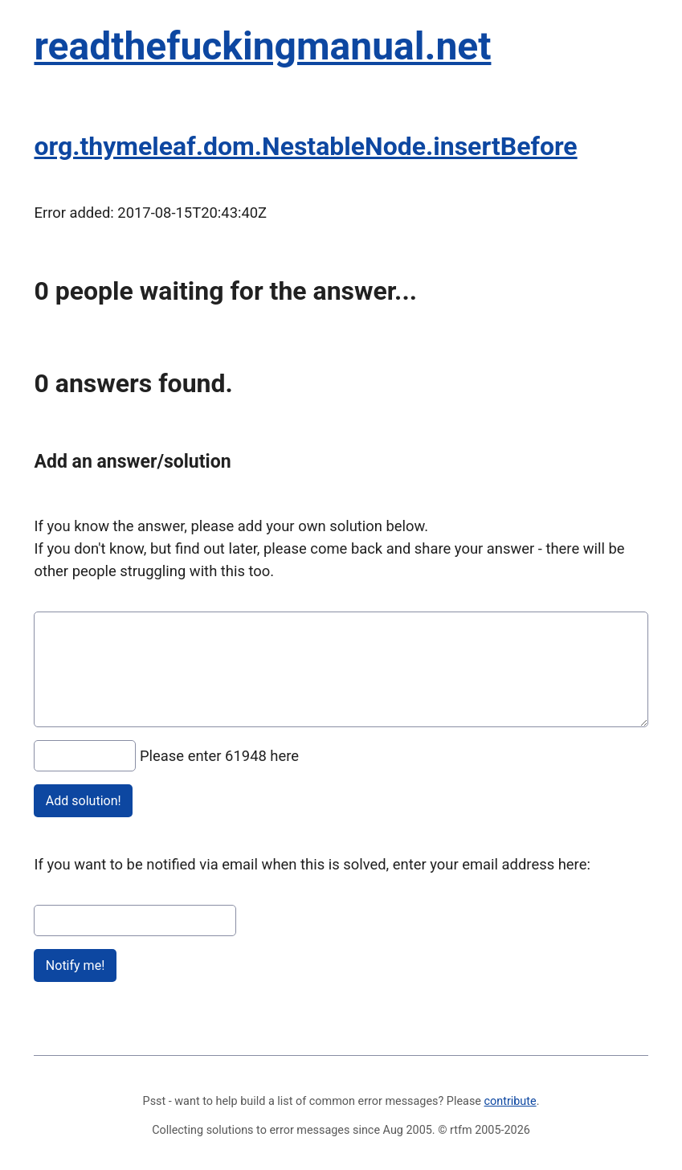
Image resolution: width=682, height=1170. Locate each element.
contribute (510, 1101)
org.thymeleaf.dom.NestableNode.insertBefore (305, 146)
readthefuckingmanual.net (262, 46)
